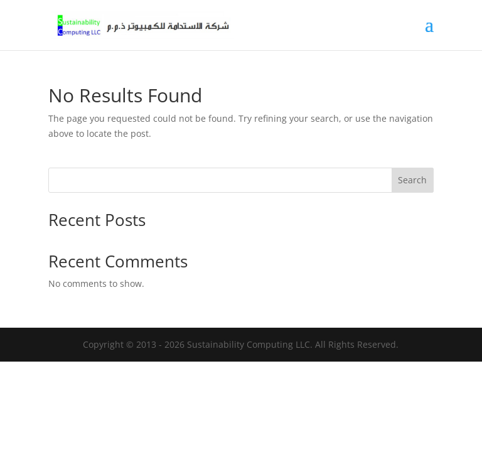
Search (412, 180)
